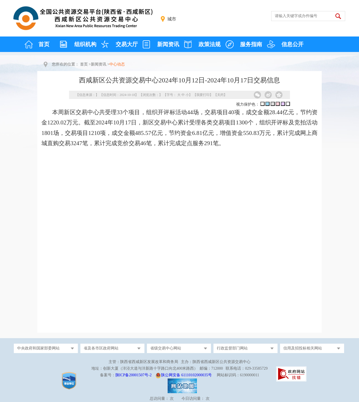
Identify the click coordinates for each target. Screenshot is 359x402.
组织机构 (85, 44)
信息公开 (292, 44)
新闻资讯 (168, 44)
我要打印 (203, 95)
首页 (43, 44)
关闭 (220, 95)
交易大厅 (127, 44)
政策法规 (210, 44)
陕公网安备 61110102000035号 (186, 375)
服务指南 (251, 44)
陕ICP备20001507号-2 (133, 375)
